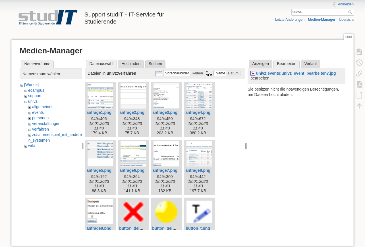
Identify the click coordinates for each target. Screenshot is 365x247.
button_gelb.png (167, 228)
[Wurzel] (31, 84)
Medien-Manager (321, 20)
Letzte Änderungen (290, 20)
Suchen (155, 63)
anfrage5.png (98, 170)
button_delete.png (136, 228)
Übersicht (346, 20)
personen (40, 118)
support (35, 95)
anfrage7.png (164, 170)
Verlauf (310, 63)
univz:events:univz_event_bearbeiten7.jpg (296, 73)
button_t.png (198, 228)
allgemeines (42, 106)
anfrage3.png (164, 112)
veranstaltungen (46, 123)
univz (33, 101)
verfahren (40, 129)
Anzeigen (260, 63)
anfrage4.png (197, 112)
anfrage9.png (98, 228)
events (38, 112)
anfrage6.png (131, 170)
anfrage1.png (98, 112)
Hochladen (130, 63)
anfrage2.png (131, 112)
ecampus (36, 90)
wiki (31, 145)
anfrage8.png (197, 170)
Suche (351, 12)
